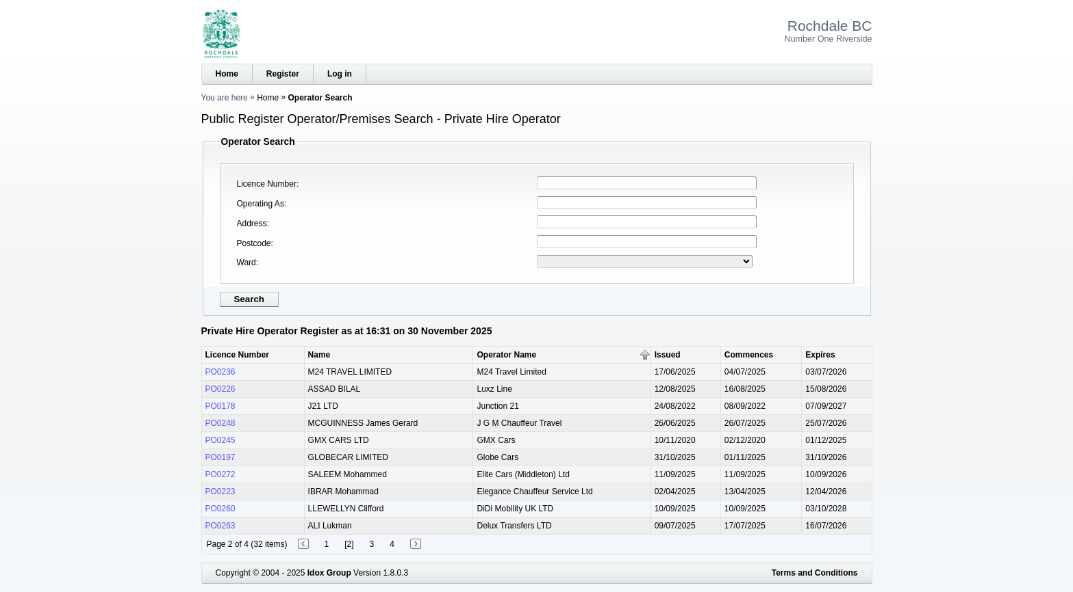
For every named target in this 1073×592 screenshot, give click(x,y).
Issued (668, 355)
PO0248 (220, 423)
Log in (339, 74)
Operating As (260, 203)
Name (319, 355)
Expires (820, 355)
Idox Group (329, 573)
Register (282, 74)
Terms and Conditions (815, 573)
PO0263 (220, 525)
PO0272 (220, 474)
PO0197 (220, 457)
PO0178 (220, 406)
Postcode (254, 243)
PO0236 (220, 372)
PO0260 (220, 508)
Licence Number (266, 184)
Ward (246, 262)
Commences (748, 355)
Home (227, 74)
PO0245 (220, 440)
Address (252, 223)
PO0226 (220, 389)
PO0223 (220, 491)
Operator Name (506, 355)
